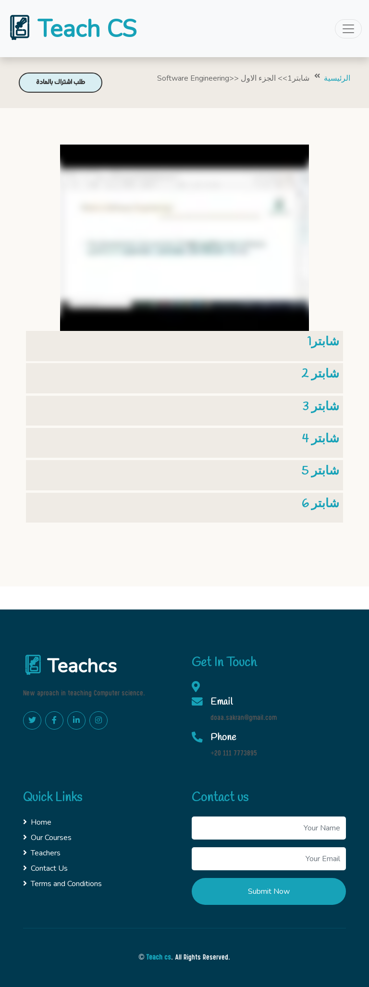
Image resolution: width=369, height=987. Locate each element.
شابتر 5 (320, 471)
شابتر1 (323, 342)
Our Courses (47, 837)
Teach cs (158, 957)
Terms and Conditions (62, 883)
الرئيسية (337, 78)
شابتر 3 (320, 407)
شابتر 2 (320, 374)
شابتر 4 (320, 439)
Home (37, 822)
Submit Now (269, 891)
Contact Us (45, 868)
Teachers (42, 853)
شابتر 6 (320, 504)
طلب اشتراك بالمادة (60, 82)
